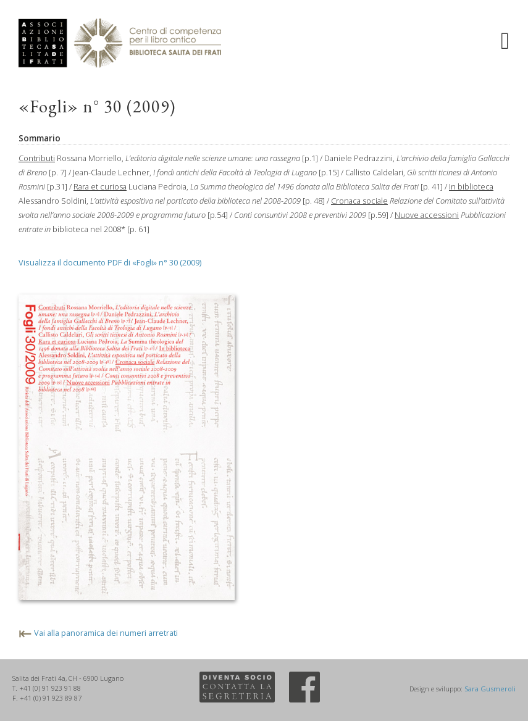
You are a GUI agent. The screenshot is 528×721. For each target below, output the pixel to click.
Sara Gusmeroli (490, 688)
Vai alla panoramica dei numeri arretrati (106, 632)
